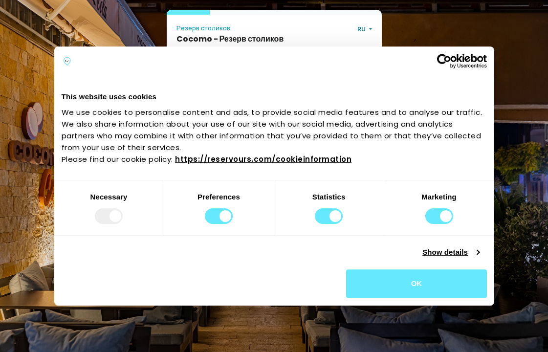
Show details (445, 252)
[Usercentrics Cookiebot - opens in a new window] (444, 61)
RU (362, 29)
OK (416, 283)
